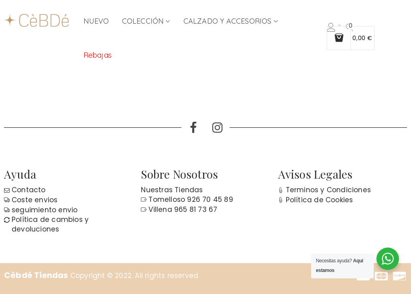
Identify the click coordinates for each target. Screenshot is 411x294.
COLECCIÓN (143, 21)
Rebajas (97, 55)
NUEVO (96, 21)
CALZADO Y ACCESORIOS (227, 21)
